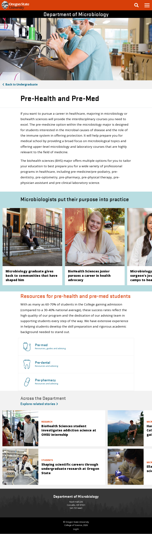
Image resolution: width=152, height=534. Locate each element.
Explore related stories (39, 403)
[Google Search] (136, 5)
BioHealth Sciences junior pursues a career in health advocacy (89, 275)
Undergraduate (21, 84)
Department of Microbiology (76, 14)
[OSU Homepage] (15, 9)
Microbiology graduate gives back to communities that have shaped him (31, 275)
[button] (147, 5)
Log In (76, 529)
